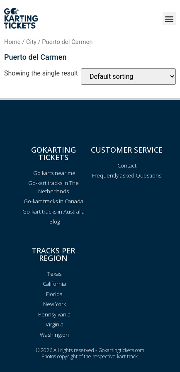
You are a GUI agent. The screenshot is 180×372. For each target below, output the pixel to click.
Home (12, 42)
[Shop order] (128, 76)
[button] (169, 18)
